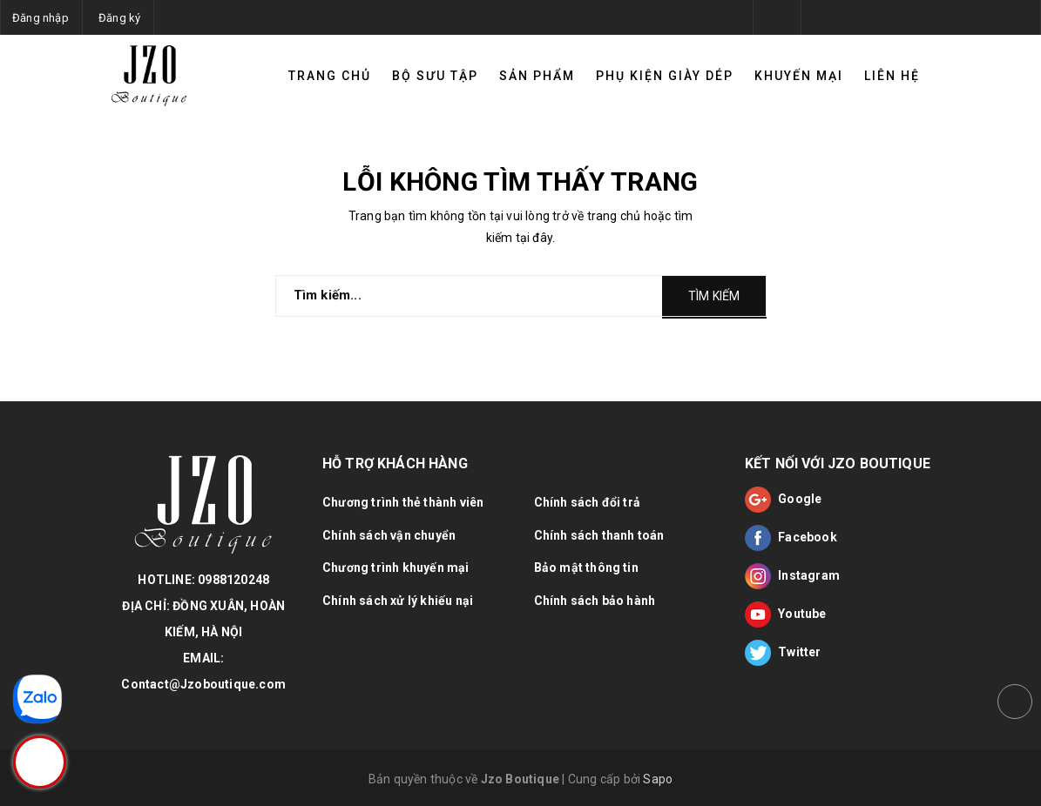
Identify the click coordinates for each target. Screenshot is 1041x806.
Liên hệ (892, 76)
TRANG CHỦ (329, 76)
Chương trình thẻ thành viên (402, 502)
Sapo (658, 779)
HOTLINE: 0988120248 (203, 580)
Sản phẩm (537, 76)
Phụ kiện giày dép (664, 76)
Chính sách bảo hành (595, 601)
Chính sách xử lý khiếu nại (397, 601)
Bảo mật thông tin (586, 567)
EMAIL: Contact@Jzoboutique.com (203, 671)
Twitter (783, 653)
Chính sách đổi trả (587, 502)
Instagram (792, 576)
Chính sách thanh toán (599, 535)
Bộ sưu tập (435, 76)
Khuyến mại (798, 76)
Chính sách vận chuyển (389, 535)
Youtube (786, 614)
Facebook (791, 538)
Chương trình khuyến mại (396, 567)
